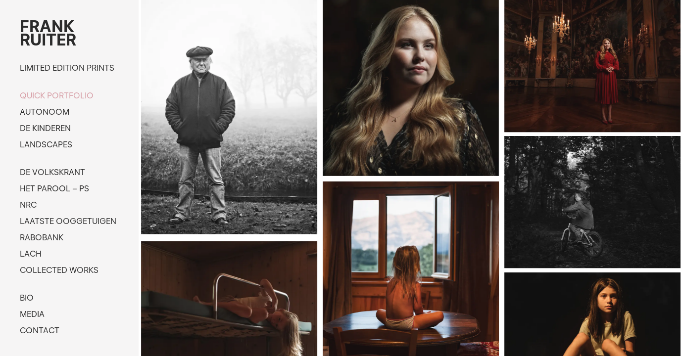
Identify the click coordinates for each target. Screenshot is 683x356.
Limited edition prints (67, 68)
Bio (27, 298)
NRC (28, 205)
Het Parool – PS (54, 188)
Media (32, 314)
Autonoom (44, 112)
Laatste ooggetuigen (68, 221)
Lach (31, 254)
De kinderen (45, 128)
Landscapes (46, 144)
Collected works (59, 270)
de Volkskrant (52, 172)
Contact (39, 330)
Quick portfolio (57, 95)
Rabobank (41, 237)
